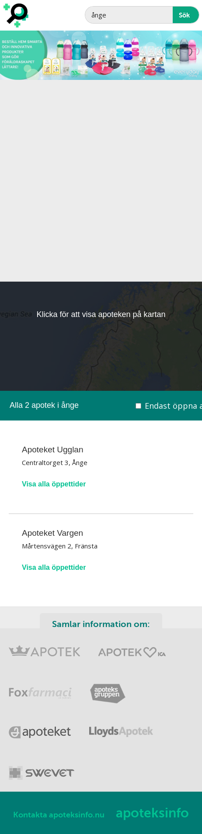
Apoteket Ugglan (53, 449)
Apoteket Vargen (52, 533)
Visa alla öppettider (54, 484)
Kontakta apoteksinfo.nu (58, 814)
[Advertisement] (101, 181)
